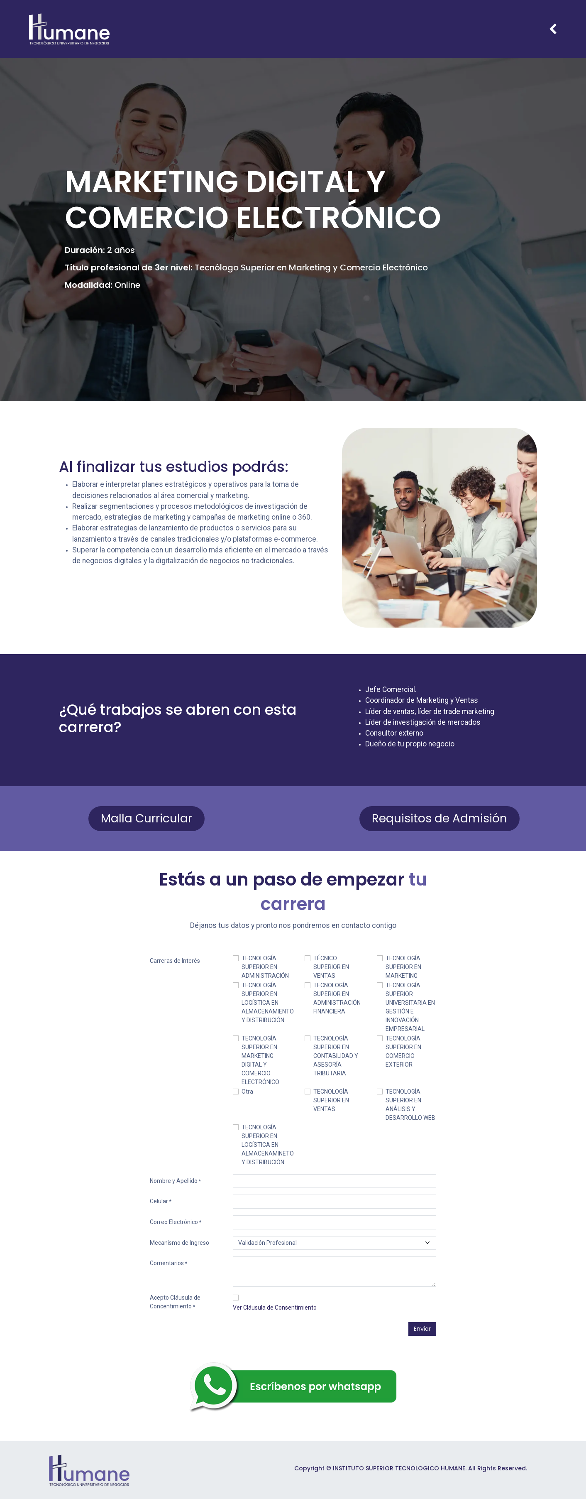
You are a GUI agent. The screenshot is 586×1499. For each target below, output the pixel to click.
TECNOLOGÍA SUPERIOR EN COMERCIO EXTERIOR (403, 1051)
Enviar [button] (422, 1329)
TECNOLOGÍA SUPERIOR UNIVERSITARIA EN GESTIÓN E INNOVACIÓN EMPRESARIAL (410, 1007)
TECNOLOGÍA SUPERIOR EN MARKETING (403, 967)
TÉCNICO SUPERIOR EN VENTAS (331, 967)
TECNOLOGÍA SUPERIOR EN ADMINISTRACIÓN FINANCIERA (337, 998)
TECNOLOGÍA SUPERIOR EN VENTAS (331, 1100)
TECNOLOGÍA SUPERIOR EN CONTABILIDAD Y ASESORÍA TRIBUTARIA (335, 1056)
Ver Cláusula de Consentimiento (275, 1307)
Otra (247, 1091)
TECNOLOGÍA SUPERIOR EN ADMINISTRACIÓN (265, 967)
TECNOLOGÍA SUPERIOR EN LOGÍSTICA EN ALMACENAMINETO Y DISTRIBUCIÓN (268, 1144)
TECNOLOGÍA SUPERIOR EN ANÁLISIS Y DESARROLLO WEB (410, 1104)
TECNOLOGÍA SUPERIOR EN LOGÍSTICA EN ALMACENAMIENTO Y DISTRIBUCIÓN (268, 1002)
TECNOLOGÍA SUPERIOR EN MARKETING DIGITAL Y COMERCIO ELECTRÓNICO (260, 1060)
